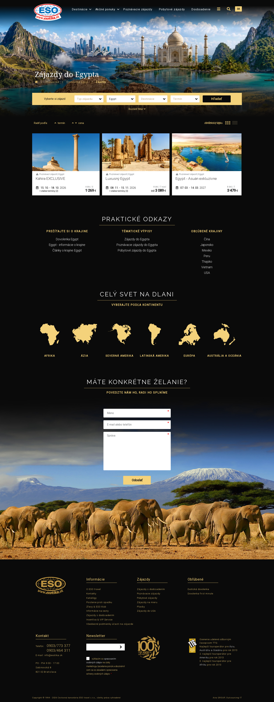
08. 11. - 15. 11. (121, 187)
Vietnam (206, 267)
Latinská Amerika (154, 355)
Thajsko (207, 261)
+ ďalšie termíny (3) (118, 191)
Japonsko (206, 245)
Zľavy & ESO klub (96, 606)
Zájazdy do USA (146, 611)
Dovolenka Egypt (67, 239)
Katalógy (91, 598)
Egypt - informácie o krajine (67, 245)
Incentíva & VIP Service (99, 619)
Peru (207, 256)
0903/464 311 (58, 650)
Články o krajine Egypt (67, 250)
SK (238, 9)
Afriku (203, 664)
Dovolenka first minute (200, 593)
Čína (207, 239)
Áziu (232, 646)
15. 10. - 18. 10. (51, 187)
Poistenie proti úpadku (99, 602)
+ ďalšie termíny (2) (48, 191)
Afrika (49, 355)
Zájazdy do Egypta (136, 239)
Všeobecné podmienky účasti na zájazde (109, 624)
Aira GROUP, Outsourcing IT (227, 698)
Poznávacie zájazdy (137, 9)
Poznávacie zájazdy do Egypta (137, 245)
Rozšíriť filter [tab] (137, 109)
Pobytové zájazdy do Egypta (137, 250)
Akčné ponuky (105, 9)
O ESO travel (93, 589)
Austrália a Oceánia (224, 355)
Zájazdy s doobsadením (100, 615)
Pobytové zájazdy (172, 9)
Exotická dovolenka (198, 589)
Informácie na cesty (97, 611)
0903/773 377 (58, 646)
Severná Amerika (120, 355)
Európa (189, 355)
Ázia (84, 355)
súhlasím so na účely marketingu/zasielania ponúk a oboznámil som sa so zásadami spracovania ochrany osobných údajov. (105, 666)
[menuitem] (47, 11)
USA (207, 273)
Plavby (141, 606)
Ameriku (204, 657)
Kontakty (91, 593)
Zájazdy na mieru (147, 602)
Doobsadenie (201, 9)
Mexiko (207, 250)
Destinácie (80, 9)
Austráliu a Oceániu (211, 650)
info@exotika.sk (53, 655)
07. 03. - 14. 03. (191, 187)
